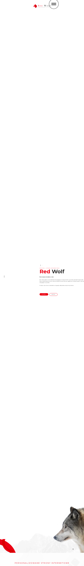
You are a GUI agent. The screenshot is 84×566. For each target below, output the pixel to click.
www (53, 294)
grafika (44, 294)
